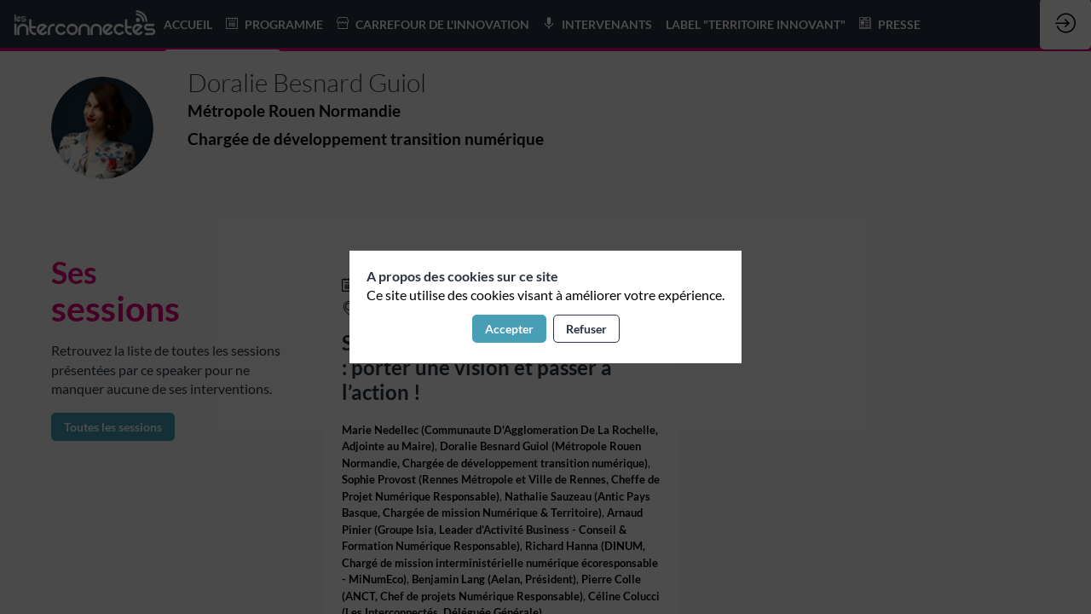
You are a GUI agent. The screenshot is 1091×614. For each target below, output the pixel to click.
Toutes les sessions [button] (113, 427)
